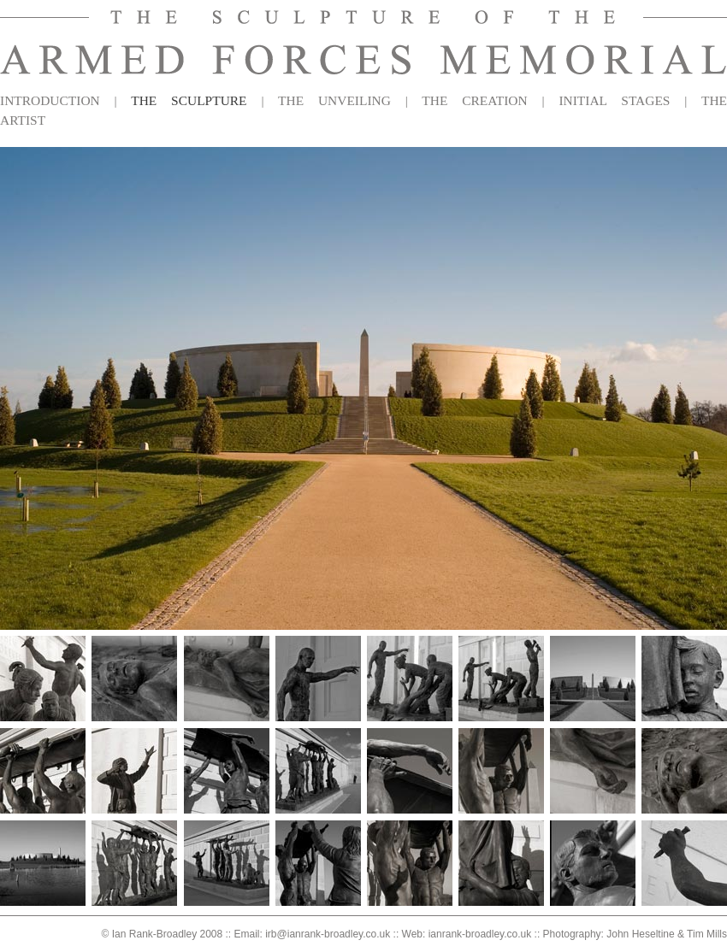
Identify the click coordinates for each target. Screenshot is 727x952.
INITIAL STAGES (614, 100)
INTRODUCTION (50, 100)
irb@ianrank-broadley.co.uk (327, 934)
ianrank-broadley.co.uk (480, 934)
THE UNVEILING (334, 100)
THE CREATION (474, 100)
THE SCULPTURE (188, 100)
